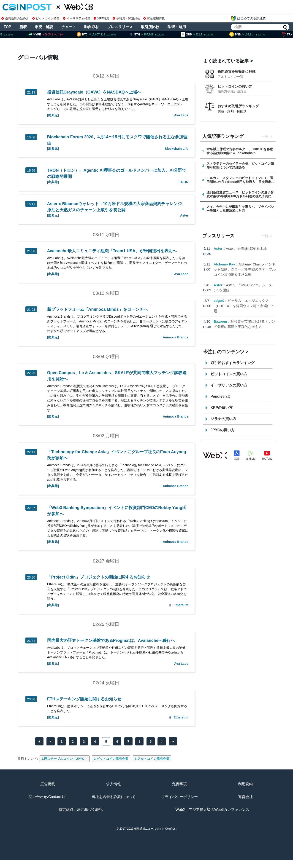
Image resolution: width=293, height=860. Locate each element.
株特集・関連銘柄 (126, 18)
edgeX (219, 301)
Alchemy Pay (224, 264)
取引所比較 (150, 27)
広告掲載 (47, 784)
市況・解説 (44, 27)
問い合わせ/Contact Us (47, 797)
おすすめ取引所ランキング (238, 106)
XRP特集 (101, 18)
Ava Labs (181, 115)
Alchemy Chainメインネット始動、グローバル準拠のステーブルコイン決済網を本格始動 (245, 269)
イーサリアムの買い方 (229, 385)
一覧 (265, 136)
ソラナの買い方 (223, 419)
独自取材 (91, 27)
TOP (7, 27)
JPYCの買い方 (223, 430)
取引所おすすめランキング (233, 363)
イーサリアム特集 (76, 18)
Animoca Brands (175, 337)
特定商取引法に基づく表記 (81, 810)
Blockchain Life (176, 148)
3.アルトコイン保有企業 (152, 759)
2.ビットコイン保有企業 (111, 759)
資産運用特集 (154, 18)
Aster (184, 215)
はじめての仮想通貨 (248, 18)
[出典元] (53, 115)
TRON (183, 182)
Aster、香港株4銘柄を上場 (246, 248)
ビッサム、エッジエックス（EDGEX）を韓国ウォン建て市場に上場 (244, 306)
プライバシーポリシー (179, 797)
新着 (23, 27)
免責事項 (179, 784)
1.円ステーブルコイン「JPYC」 (64, 759)
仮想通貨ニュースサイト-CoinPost (155, 828)
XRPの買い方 (222, 408)
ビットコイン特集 (46, 18)
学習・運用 (177, 27)
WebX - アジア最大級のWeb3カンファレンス (212, 810)
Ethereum (181, 605)
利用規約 (245, 784)
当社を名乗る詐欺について (114, 797)
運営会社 (245, 797)
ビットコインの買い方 (235, 86)
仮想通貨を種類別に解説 (236, 71)
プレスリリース (120, 27)
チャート (68, 27)
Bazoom (220, 321)
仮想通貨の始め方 (15, 18)
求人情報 (113, 784)
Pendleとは (220, 396)
